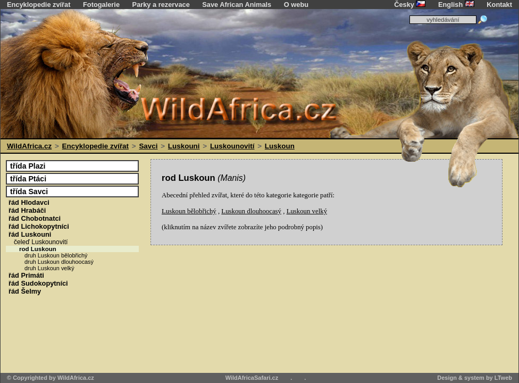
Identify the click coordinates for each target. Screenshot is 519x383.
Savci (148, 146)
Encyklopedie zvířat (38, 5)
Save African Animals (236, 5)
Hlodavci (29, 202)
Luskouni (184, 146)
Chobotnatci (35, 218)
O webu (296, 5)
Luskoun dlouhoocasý (251, 211)
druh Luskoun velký (49, 268)
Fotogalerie (101, 5)
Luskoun (280, 146)
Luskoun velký (307, 211)
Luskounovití (232, 146)
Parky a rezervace (161, 5)
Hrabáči (27, 210)
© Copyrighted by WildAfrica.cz (50, 377)
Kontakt (499, 5)
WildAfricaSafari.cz (252, 377)
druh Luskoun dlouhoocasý (59, 262)
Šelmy (25, 291)
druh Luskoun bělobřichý (56, 255)
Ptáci (28, 178)
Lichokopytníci (39, 226)
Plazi (28, 166)
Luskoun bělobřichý (189, 211)
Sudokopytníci (38, 283)
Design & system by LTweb (474, 377)
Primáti (26, 275)
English (456, 5)
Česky (409, 5)
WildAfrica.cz (29, 146)
